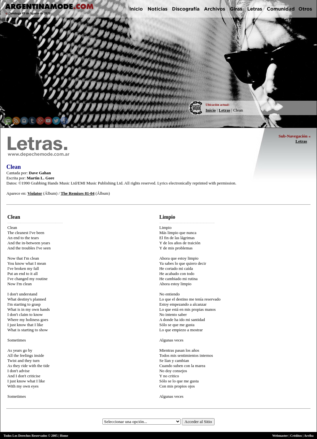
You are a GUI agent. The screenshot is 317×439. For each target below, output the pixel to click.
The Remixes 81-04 (77, 193)
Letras (224, 110)
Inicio (211, 110)
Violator (35, 193)
